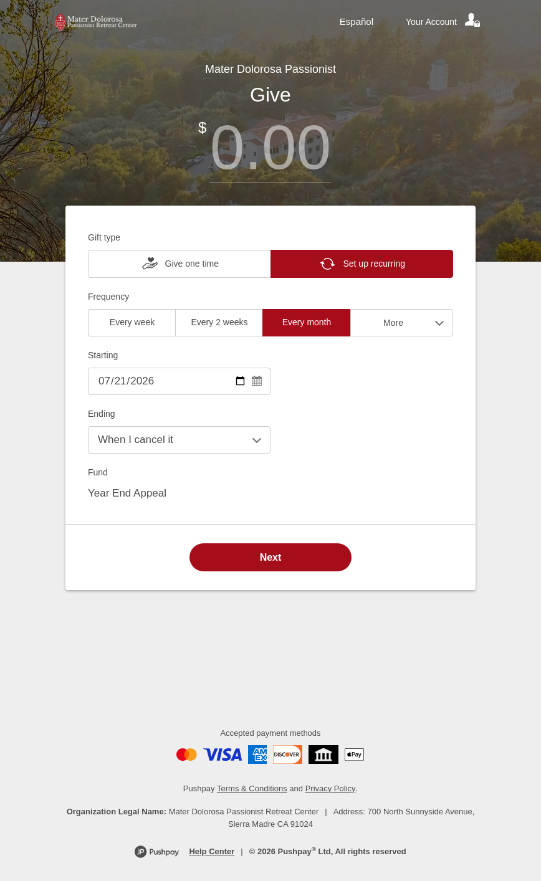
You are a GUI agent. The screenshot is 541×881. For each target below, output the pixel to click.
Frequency (108, 297)
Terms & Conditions (252, 788)
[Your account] (444, 21)
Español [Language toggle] (356, 21)
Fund (98, 472)
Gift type (104, 237)
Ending (101, 414)
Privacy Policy (330, 788)
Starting (103, 355)
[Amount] (270, 147)
